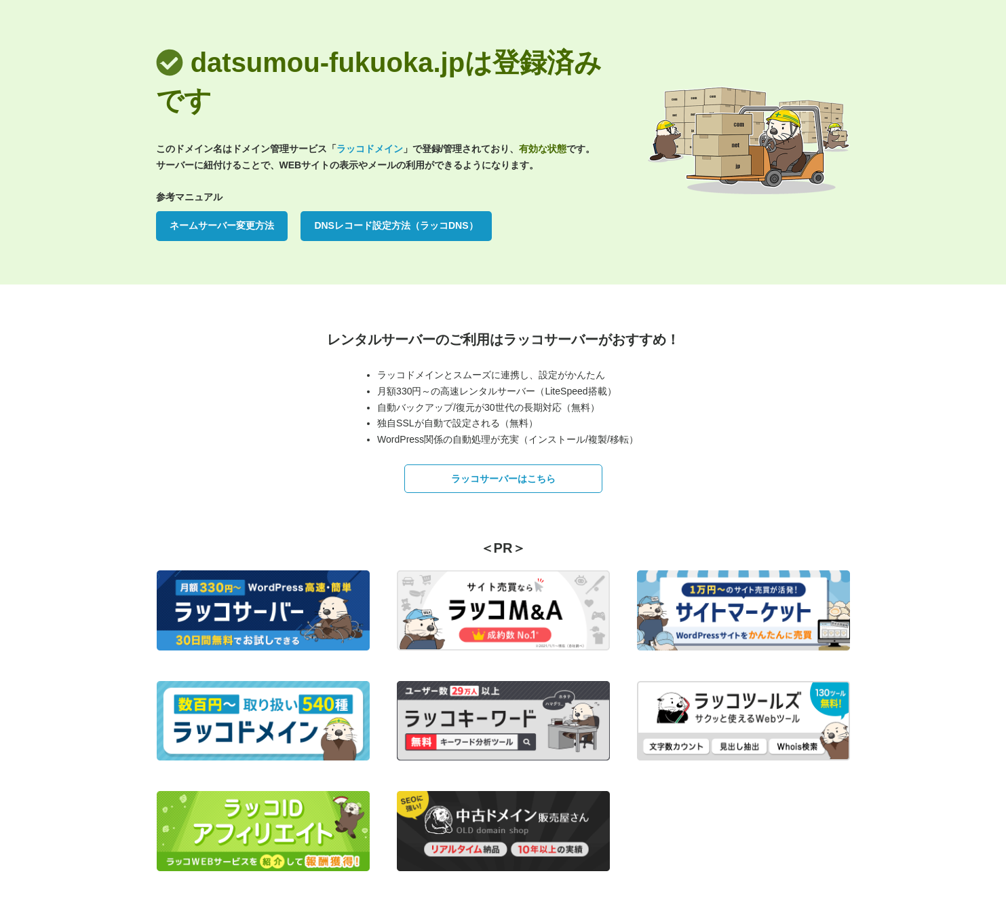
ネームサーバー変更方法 (222, 225)
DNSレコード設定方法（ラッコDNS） (396, 225)
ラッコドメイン (369, 148)
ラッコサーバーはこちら (503, 478)
